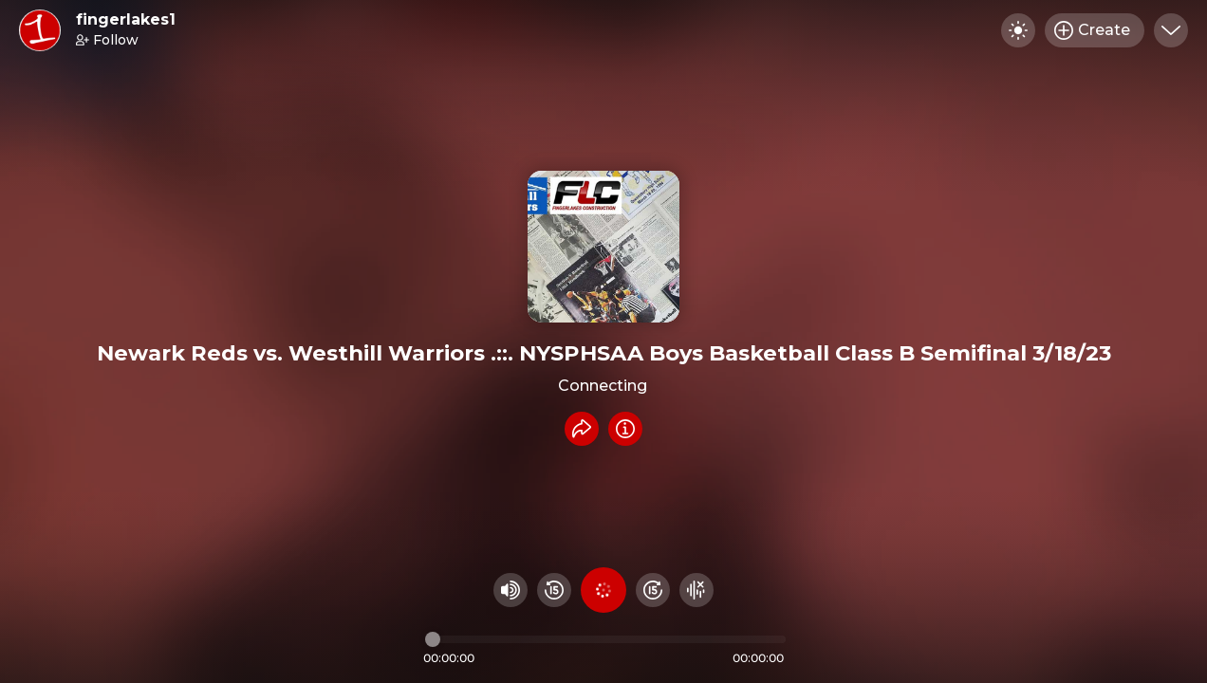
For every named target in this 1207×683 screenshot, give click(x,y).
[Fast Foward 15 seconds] (653, 590)
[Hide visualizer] (696, 590)
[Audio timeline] (605, 639)
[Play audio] (603, 590)
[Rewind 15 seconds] (554, 590)
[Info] (625, 429)
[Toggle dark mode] (1018, 30)
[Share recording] (582, 429)
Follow (107, 39)
